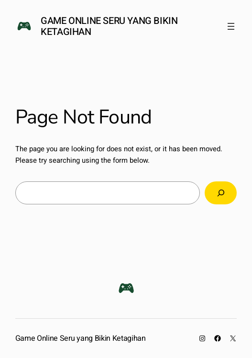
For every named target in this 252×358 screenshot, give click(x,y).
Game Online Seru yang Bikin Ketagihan (109, 26)
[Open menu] (231, 26)
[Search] (221, 192)
